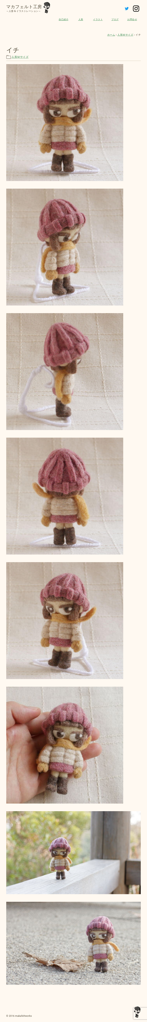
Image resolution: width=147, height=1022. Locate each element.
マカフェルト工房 (24, 6)
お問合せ (132, 19)
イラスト (98, 19)
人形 (80, 19)
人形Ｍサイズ (20, 56)
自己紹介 (63, 19)
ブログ (115, 19)
